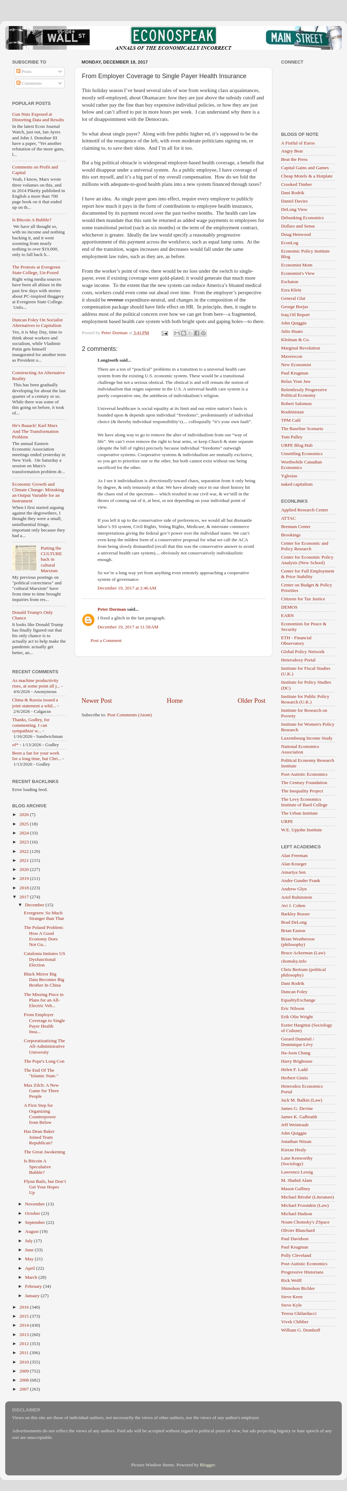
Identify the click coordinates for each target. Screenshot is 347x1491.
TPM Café (291, 420)
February (34, 1286)
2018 (24, 887)
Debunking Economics (302, 217)
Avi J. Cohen (293, 905)
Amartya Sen (293, 872)
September (35, 1222)
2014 (24, 1325)
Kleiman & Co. (295, 339)
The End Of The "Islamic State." (41, 1073)
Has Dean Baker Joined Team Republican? (39, 1137)
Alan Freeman (294, 855)
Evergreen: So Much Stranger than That (44, 915)
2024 (24, 832)
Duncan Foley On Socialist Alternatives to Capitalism (37, 322)
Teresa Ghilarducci (298, 1313)
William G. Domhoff (300, 1330)
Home (175, 700)
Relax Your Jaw (296, 381)
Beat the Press (294, 159)
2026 (24, 814)
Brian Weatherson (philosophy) (298, 941)
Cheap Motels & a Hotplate (306, 176)
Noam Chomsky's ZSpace (305, 1222)
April (30, 1268)
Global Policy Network (302, 651)
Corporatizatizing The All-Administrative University (44, 1046)
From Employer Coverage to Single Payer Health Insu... (44, 1023)
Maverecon (291, 356)
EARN (287, 615)
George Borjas (294, 306)
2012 (24, 1343)
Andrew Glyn (294, 888)
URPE (287, 821)
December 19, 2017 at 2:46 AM (127, 588)
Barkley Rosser (295, 913)
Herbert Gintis (294, 1077)
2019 (24, 878)
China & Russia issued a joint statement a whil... (35, 702)
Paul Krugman (294, 373)
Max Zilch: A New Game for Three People (41, 1090)
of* (15, 744)
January (33, 1295)
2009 (24, 1371)
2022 (24, 851)
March (32, 1277)
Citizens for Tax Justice (303, 598)
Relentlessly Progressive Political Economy (304, 392)
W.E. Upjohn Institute (301, 829)
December (35, 904)
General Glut (293, 298)
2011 (24, 1352)
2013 (24, 1334)
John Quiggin (293, 323)
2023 (24, 842)
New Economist (296, 364)
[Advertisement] (173, 676)
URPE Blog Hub (297, 445)
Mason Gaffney (295, 1188)
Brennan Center (296, 526)
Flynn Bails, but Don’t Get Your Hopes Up (45, 1187)
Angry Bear (292, 151)
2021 (24, 860)
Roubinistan (292, 411)
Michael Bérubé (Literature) (307, 1197)
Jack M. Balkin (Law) (301, 1100)
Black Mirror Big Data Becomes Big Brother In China (44, 979)
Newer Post (97, 700)
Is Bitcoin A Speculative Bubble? (37, 1166)
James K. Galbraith (299, 1116)
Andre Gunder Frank (300, 880)
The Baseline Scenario (302, 428)
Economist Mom (296, 264)
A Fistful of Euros (298, 143)
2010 (24, 1362)
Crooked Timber (296, 184)
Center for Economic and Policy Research (304, 546)
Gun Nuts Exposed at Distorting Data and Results (38, 117)
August (32, 1231)
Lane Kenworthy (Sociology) (297, 1160)
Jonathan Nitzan (296, 1141)
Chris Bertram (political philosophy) (303, 972)
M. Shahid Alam (296, 1180)
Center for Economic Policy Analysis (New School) (307, 559)
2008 (24, 1380)
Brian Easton (293, 930)
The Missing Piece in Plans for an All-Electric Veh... (44, 1000)
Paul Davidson (294, 1238)
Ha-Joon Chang (295, 1052)
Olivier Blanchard (298, 1230)
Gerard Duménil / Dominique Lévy (297, 1041)
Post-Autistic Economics (304, 774)
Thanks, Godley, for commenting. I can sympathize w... (31, 725)
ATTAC (288, 518)
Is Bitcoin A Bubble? (31, 219)
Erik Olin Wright (297, 1016)
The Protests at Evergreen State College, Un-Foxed (36, 269)
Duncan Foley (294, 991)
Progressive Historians (302, 1272)
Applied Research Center (304, 509)
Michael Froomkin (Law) (305, 1205)
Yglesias (289, 475)
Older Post (251, 700)
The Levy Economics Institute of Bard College (304, 802)
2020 (24, 869)
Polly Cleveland (296, 1255)
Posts (24, 71)
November (35, 1203)
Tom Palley (292, 436)
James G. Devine (297, 1108)
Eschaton (289, 281)
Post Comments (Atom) (129, 714)
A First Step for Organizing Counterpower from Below (40, 1114)
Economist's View (298, 273)
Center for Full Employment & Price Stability (307, 573)
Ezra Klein (291, 290)
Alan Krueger (294, 863)
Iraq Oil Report (295, 314)
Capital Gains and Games (305, 167)
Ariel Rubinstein (296, 897)
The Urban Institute (299, 813)
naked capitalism (297, 484)
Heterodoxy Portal (298, 659)
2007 (24, 1389)
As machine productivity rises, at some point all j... (36, 683)
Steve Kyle (291, 1305)
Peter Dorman (112, 609)
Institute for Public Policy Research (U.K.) (305, 699)
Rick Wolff (291, 1280)
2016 (24, 1307)
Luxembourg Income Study (306, 738)
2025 (24, 823)
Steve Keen (292, 1296)
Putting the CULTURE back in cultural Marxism (51, 559)
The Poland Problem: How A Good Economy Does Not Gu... (44, 936)
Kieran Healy (293, 1149)
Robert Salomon (296, 403)
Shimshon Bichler (298, 1288)
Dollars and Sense (298, 226)
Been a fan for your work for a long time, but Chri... (36, 755)
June (30, 1249)
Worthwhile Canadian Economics (301, 464)
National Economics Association (300, 749)
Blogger (207, 1464)
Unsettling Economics (302, 453)
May (30, 1258)
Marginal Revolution (300, 348)
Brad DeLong (294, 922)
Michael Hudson (296, 1213)
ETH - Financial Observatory (296, 640)
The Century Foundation (304, 782)
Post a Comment (106, 640)
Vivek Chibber (294, 1321)
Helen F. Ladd (294, 1069)
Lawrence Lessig (297, 1172)
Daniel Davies (294, 201)
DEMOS (289, 607)
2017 (24, 896)
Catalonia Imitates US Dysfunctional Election (44, 959)
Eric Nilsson (292, 1008)
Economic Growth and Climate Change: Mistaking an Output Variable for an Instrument (38, 492)
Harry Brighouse (296, 1061)
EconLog (289, 242)
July (29, 1240)
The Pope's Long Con (44, 1061)
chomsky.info (293, 961)
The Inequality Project (302, 790)
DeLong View (294, 209)
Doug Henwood (296, 234)
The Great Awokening (44, 1151)
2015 (24, 1316)
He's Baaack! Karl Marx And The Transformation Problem (35, 431)
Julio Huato (292, 331)
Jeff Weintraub (294, 1124)
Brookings (291, 534)
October (33, 1213)
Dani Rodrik (292, 192)
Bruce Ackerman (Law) (303, 952)
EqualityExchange (298, 1000)
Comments (29, 83)
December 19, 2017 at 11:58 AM (128, 626)
